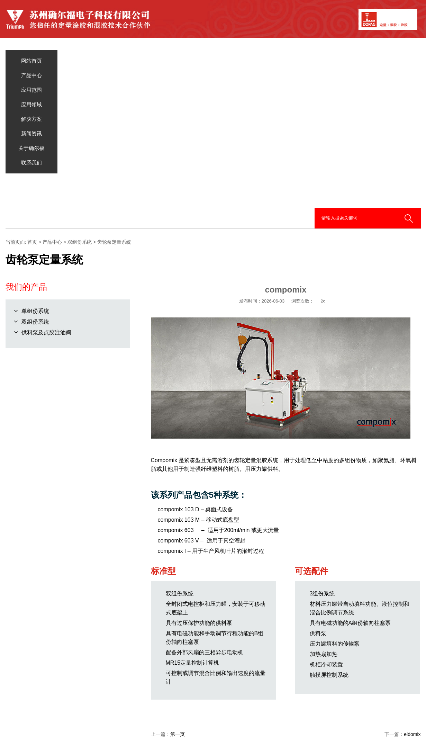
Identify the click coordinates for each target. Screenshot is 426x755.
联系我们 (31, 162)
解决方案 (31, 119)
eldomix (412, 734)
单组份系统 (35, 311)
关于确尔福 (31, 148)
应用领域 (31, 104)
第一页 (177, 734)
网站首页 (31, 61)
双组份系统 (79, 242)
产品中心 (31, 75)
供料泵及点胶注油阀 (46, 332)
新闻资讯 (31, 133)
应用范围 (31, 90)
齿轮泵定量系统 (114, 242)
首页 (32, 242)
